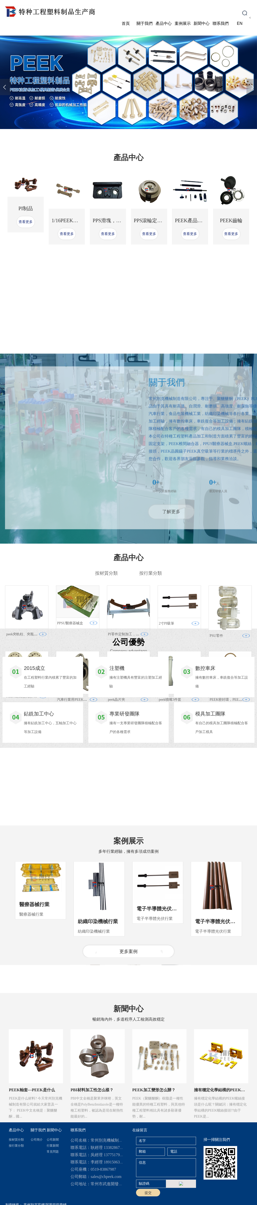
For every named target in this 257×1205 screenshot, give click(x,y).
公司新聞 (53, 1180)
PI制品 (25, 224)
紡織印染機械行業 (98, 985)
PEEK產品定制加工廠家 (201, 236)
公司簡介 (37, 1180)
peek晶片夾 (116, 785)
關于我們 (145, 23)
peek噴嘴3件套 (170, 785)
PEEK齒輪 (231, 236)
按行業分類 (16, 1186)
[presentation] (5, 87)
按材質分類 (16, 1180)
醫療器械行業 (34, 968)
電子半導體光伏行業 (159, 972)
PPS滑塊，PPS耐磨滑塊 (119, 236)
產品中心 (164, 23)
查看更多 (26, 237)
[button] (109, 132)
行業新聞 (53, 1186)
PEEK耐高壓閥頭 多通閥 (25, 781)
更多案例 (128, 1014)
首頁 (126, 23)
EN (239, 23)
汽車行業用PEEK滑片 (73, 785)
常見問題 (53, 1192)
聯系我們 (221, 23)
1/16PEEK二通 (67, 236)
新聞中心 (202, 23)
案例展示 (183, 23)
